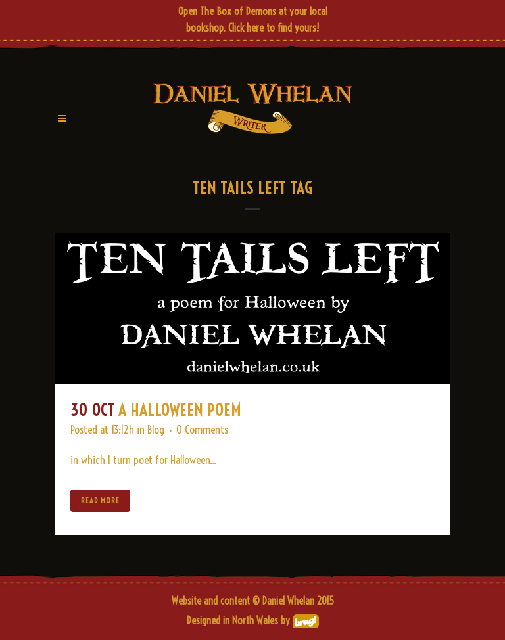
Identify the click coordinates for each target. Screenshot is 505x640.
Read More (100, 500)
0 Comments (202, 429)
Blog (155, 429)
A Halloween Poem (179, 410)
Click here (246, 27)
